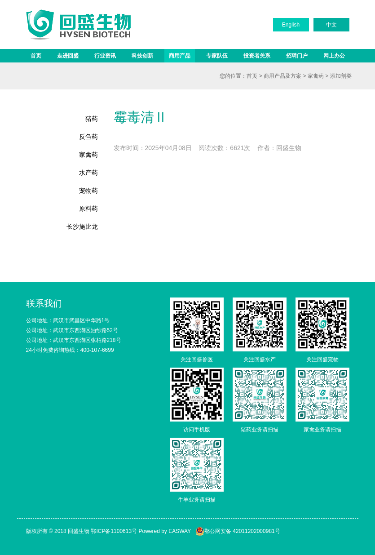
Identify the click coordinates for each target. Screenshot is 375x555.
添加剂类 (341, 76)
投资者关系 (256, 56)
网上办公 (334, 56)
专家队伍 (217, 56)
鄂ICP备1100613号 (114, 531)
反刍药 (88, 136)
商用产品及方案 (282, 76)
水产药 (88, 172)
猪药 (91, 118)
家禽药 (316, 76)
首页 (36, 56)
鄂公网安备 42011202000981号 (237, 531)
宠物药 (88, 190)
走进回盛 (68, 56)
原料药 (88, 208)
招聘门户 (297, 56)
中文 (331, 25)
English (291, 25)
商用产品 (179, 56)
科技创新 (142, 56)
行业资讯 (105, 56)
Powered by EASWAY (164, 531)
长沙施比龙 (82, 226)
